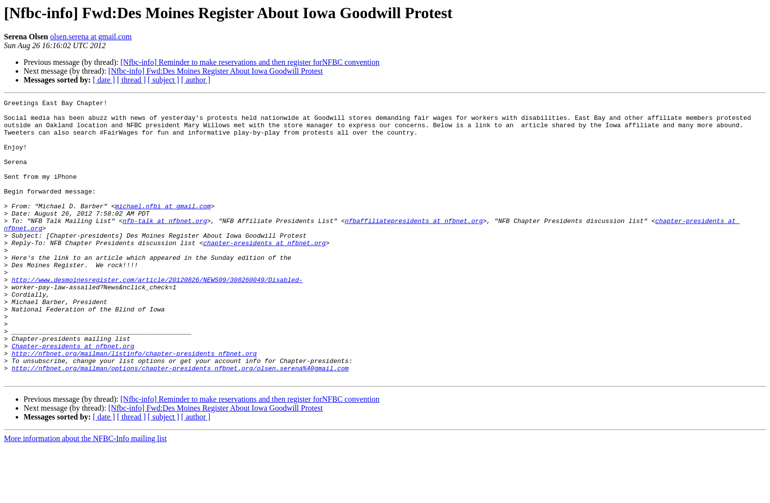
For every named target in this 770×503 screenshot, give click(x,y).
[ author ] (196, 80)
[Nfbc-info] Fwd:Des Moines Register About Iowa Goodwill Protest (215, 71)
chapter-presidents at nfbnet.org (264, 272)
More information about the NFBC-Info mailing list (85, 494)
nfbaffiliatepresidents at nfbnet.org (414, 245)
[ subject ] (163, 80)
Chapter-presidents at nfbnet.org (73, 395)
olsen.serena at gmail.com (91, 36)
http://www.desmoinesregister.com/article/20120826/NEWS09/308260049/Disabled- (157, 316)
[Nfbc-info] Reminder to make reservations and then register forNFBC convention (249, 62)
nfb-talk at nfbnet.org (165, 245)
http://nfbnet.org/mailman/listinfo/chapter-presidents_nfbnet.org (134, 404)
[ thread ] (131, 80)
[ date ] (104, 80)
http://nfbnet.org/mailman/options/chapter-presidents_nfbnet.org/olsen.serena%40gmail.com (180, 422)
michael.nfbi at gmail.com (163, 228)
